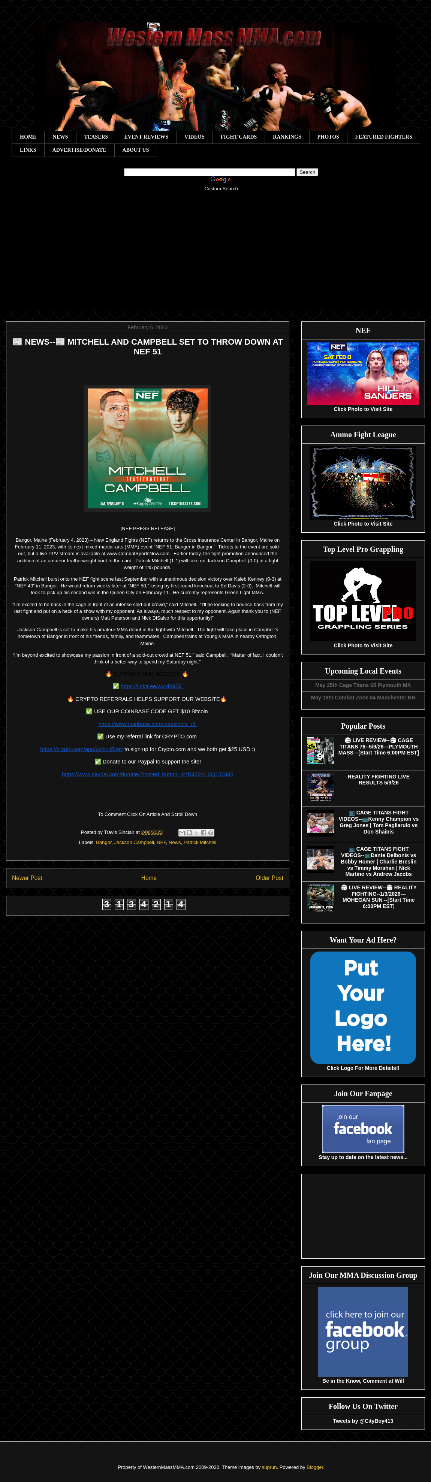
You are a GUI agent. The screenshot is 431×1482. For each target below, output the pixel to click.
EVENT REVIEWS (146, 137)
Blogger (315, 1467)
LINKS (28, 150)
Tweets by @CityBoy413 (363, 1421)
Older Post (269, 878)
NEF (161, 842)
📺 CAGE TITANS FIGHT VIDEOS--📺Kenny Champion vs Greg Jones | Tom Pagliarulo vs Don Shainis (378, 822)
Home (149, 878)
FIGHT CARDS (239, 137)
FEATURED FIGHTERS (383, 137)
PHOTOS (328, 137)
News (175, 842)
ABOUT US (136, 150)
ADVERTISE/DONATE (79, 150)
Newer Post (27, 878)
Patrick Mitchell (200, 842)
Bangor (103, 842)
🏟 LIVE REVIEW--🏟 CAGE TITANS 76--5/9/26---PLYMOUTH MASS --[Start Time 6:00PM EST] (378, 746)
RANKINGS (287, 137)
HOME (28, 137)
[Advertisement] (221, 255)
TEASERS (96, 137)
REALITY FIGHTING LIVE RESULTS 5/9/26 (379, 780)
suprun (269, 1467)
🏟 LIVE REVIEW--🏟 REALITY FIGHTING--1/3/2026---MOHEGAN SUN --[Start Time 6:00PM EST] (379, 896)
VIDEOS (194, 137)
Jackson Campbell (134, 842)
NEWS (60, 137)
